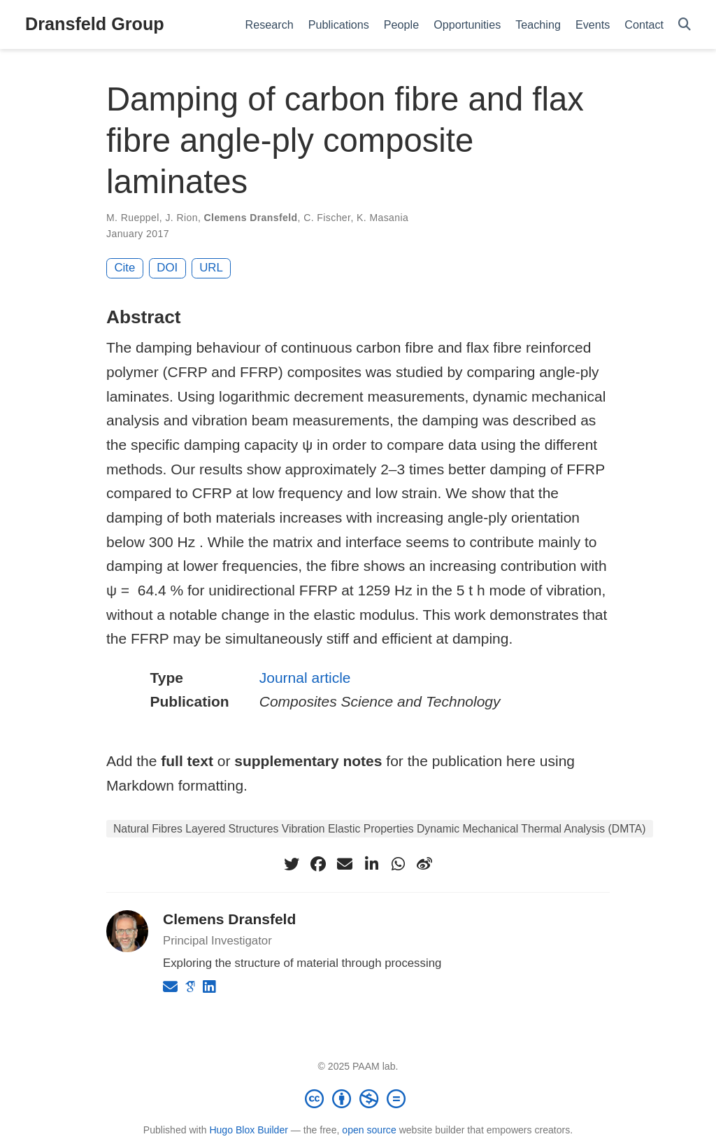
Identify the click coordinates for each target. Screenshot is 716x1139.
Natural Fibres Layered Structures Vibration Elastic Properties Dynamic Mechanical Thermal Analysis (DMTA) (379, 829)
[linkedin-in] (371, 864)
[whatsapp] (397, 864)
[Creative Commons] (358, 1098)
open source (369, 1130)
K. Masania (382, 217)
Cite (125, 267)
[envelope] (344, 864)
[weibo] (424, 864)
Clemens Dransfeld (251, 217)
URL (211, 267)
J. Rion (181, 217)
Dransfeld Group (94, 24)
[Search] (684, 25)
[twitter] (291, 864)
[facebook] (318, 864)
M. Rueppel (132, 217)
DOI (167, 267)
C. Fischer (326, 217)
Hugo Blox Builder (248, 1130)
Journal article (305, 678)
